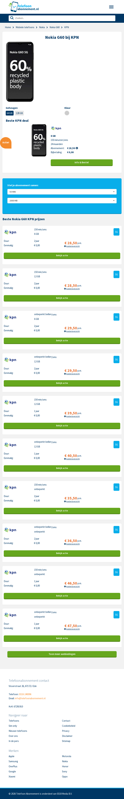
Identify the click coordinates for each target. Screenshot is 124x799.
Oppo (65, 776)
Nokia (42, 27)
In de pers (14, 741)
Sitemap (66, 741)
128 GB (19, 113)
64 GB (10, 113)
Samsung (13, 761)
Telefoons (14, 720)
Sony (64, 771)
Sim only (13, 725)
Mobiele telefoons (25, 27)
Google (12, 771)
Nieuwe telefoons (18, 730)
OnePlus (13, 766)
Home (8, 27)
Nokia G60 (55, 27)
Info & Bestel (82, 162)
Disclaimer (67, 735)
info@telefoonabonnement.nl (30, 698)
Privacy (65, 730)
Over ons (13, 735)
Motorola (66, 756)
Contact (66, 720)
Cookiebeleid (68, 725)
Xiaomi (12, 776)
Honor (65, 766)
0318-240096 (25, 694)
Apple (11, 756)
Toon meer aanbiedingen (62, 654)
